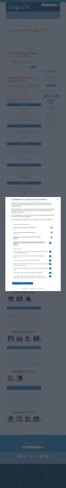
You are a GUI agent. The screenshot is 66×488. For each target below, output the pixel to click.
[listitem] (33, 224)
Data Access (33, 288)
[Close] (58, 199)
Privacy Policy (41, 288)
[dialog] (33, 244)
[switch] (51, 228)
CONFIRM (22, 283)
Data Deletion (25, 288)
